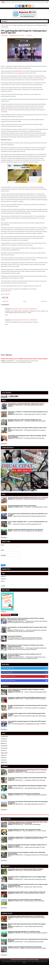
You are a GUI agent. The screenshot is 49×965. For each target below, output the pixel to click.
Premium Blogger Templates (33, 961)
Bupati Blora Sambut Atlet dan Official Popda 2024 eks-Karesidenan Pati (25, 529)
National (3, 745)
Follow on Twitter (25, 668)
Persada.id (42, 78)
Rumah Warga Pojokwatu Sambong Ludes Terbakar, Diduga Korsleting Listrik (26, 892)
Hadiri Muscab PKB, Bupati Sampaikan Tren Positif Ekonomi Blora (24, 931)
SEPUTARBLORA (24, 959)
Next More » (4, 443)
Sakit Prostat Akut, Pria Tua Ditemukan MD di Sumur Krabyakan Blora (24, 899)
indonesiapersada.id (20, 73)
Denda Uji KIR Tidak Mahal (14, 636)
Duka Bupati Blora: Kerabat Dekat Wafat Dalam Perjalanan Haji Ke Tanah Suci (26, 403)
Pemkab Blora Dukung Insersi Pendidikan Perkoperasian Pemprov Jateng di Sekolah (24, 358)
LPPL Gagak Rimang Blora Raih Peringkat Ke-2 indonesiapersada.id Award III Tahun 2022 (23, 32)
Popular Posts (5, 614)
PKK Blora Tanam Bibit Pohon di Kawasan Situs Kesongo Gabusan (24, 793)
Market (2, 743)
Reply (6, 315)
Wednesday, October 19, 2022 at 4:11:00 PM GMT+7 (24, 320)
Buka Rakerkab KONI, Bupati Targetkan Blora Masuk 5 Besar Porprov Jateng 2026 (28, 497)
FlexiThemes (9, 961)
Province (3, 748)
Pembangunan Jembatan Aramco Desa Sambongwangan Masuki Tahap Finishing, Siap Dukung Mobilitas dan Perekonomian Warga (27, 822)
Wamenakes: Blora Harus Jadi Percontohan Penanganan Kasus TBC (24, 419)
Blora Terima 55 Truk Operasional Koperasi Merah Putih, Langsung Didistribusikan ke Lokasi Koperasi (25, 619)
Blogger (37, 959)
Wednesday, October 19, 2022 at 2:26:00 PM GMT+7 (24, 308)
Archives (14, 614)
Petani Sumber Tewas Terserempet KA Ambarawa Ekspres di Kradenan (25, 869)
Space (2, 757)
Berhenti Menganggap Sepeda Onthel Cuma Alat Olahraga (22, 505)
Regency (3, 753)
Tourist (2, 760)
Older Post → (44, 301)
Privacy (2, 581)
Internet (3, 741)
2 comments (29, 35)
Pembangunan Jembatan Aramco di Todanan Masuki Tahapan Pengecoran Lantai (27, 837)
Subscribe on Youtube (25, 676)
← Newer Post (4, 301)
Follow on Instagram (25, 680)
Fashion (7, 25)
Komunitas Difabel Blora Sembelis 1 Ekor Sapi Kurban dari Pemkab (24, 829)
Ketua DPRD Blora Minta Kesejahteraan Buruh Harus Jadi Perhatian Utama (26, 916)
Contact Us (3, 578)
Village (2, 762)
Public (2, 750)
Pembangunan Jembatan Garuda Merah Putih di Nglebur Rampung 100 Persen (27, 697)
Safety (2, 755)
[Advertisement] (24, 378)
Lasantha (24, 961)
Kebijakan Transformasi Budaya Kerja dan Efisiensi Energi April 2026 (24, 946)
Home (2, 25)
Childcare (3, 736)
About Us (3, 576)
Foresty (3, 738)
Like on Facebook (25, 672)
